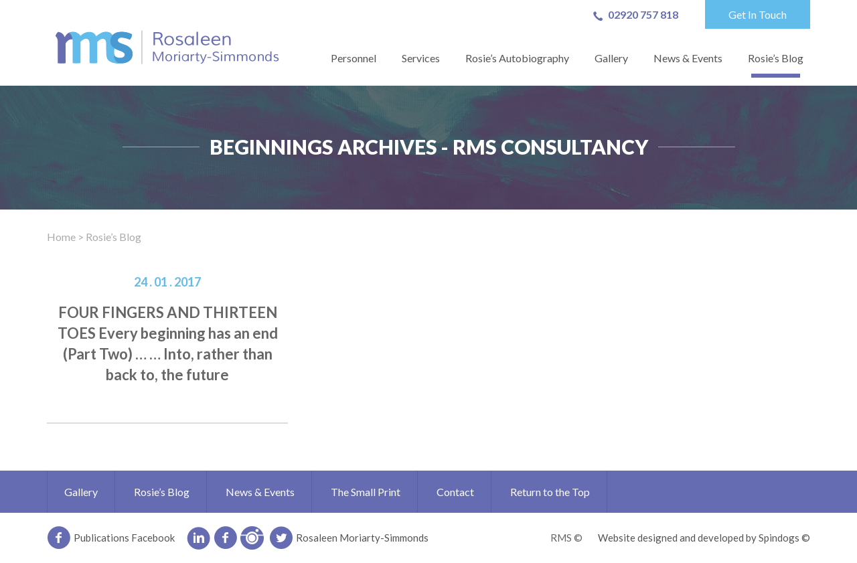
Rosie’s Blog (775, 58)
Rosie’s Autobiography (517, 58)
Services (421, 58)
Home (61, 236)
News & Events (687, 58)
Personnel (353, 58)
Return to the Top (550, 491)
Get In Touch (757, 14)
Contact (455, 491)
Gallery (611, 58)
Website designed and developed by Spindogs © (704, 538)
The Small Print (365, 491)
